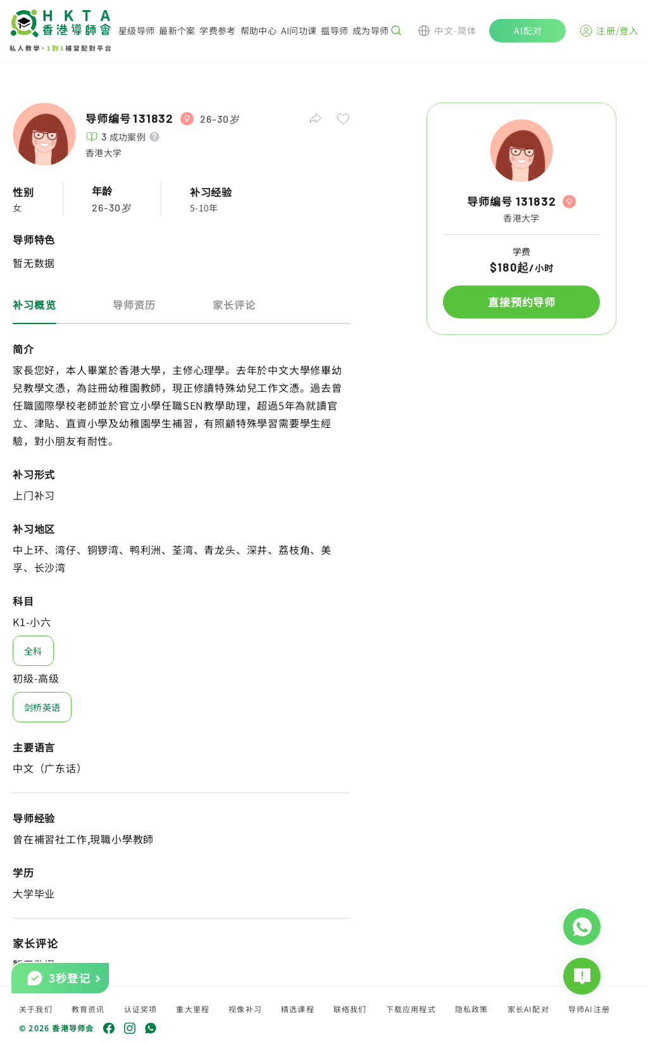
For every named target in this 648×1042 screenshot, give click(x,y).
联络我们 (350, 1008)
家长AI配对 (528, 1008)
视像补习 (245, 1008)
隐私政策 (472, 1008)
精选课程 (298, 1008)
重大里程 (192, 1008)
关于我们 (36, 1008)
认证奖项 (141, 1008)
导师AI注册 (589, 1008)
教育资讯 (88, 1008)
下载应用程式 (411, 1008)
